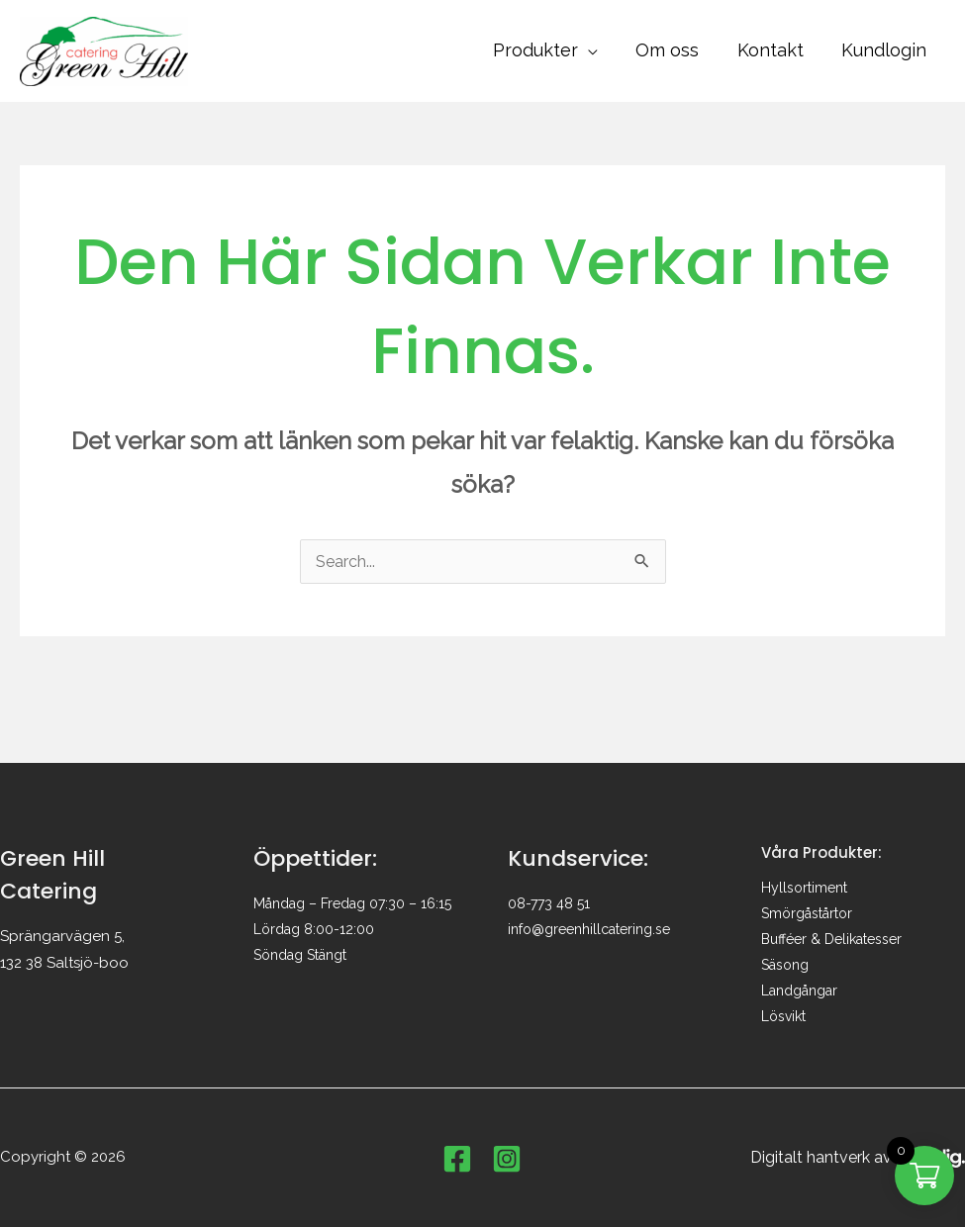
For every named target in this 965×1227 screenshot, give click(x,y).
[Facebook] (457, 1159)
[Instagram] (507, 1159)
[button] (596, 50)
